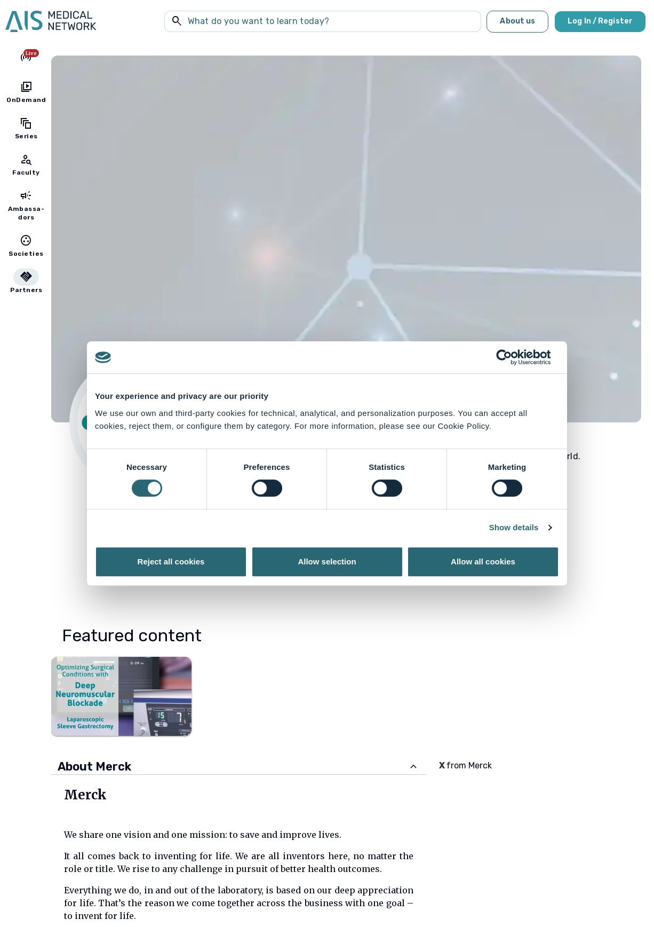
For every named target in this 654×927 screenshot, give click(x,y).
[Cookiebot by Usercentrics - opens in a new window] (512, 357)
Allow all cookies (483, 561)
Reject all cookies (171, 561)
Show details (514, 527)
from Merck (465, 765)
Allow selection (327, 561)
